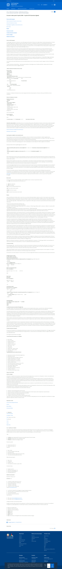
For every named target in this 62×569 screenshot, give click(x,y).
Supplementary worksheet (23, 11)
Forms (20, 546)
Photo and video (34, 541)
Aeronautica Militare (10, 408)
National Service (46, 535)
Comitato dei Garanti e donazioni (12, 328)
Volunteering (46, 539)
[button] (54, 5)
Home (7, 11)
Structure (20, 537)
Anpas (8, 422)
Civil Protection (17, 4)
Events (45, 545)
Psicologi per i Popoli (10, 415)
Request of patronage (22, 539)
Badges (20, 542)
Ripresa (8, 195)
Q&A (44, 547)
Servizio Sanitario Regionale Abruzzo (12, 402)
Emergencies (46, 538)
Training (45, 543)
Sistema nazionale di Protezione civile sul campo (14, 21)
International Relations (47, 541)
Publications (33, 538)
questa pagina (9, 173)
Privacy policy (45, 565)
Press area (33, 535)
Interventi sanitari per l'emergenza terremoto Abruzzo (15, 129)
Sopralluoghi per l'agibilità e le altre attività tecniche (14, 24)
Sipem (8, 417)
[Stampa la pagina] (54, 528)
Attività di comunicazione (11, 474)
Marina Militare (9, 406)
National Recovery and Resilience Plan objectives (49, 550)
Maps (45, 546)
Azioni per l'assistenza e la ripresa (12, 22)
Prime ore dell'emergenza (11, 19)
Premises (20, 538)
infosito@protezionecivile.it (18, 499)
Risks (45, 537)
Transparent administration (22, 543)
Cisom (7, 421)
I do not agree (52, 565)
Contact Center (21, 545)
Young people (46, 542)
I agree (49, 566)
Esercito (8, 404)
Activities (20, 535)
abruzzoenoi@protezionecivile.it (17, 498)
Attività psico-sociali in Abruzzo (11, 131)
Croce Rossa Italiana (10, 413)
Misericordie (8, 424)
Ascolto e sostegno (10, 374)
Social (32, 539)
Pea (7, 419)
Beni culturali (9, 26)
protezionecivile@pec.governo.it (48, 558)
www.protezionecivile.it (13, 487)
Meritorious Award (21, 541)
